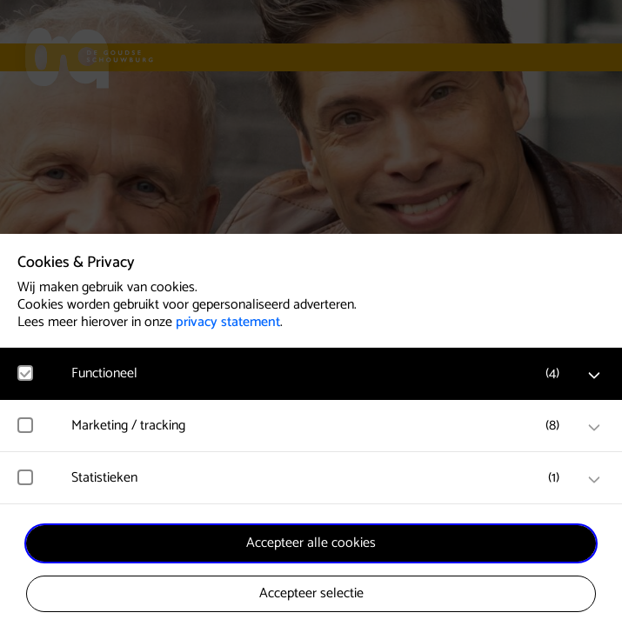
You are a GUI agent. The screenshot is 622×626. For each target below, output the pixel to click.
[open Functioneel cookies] (594, 375)
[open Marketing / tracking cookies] (594, 428)
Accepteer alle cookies (311, 543)
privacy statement (228, 322)
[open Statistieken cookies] (594, 480)
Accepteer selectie (311, 593)
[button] (320, 373)
